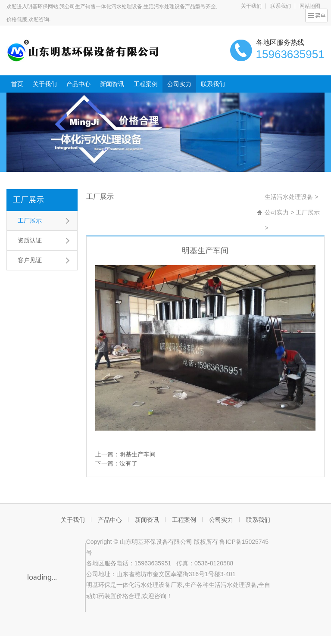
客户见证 (30, 260)
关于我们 (251, 6)
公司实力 (179, 84)
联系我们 (280, 6)
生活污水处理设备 (289, 196)
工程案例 (146, 84)
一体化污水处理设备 (143, 584)
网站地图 (310, 6)
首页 (17, 84)
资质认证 (30, 240)
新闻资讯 (112, 84)
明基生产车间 (137, 454)
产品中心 (78, 84)
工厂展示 (28, 199)
